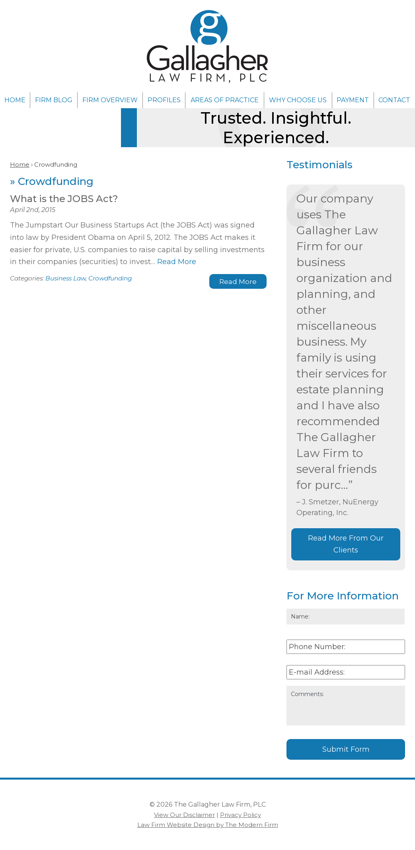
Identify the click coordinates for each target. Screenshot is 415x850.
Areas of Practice (225, 100)
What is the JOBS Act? (64, 198)
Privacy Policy (240, 815)
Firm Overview (110, 100)
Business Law (65, 278)
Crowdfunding (110, 278)
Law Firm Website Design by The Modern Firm (207, 825)
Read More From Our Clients (346, 544)
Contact (394, 100)
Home (14, 100)
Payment (353, 100)
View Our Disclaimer (184, 815)
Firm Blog (53, 100)
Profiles (164, 100)
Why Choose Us (298, 100)
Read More (176, 261)
